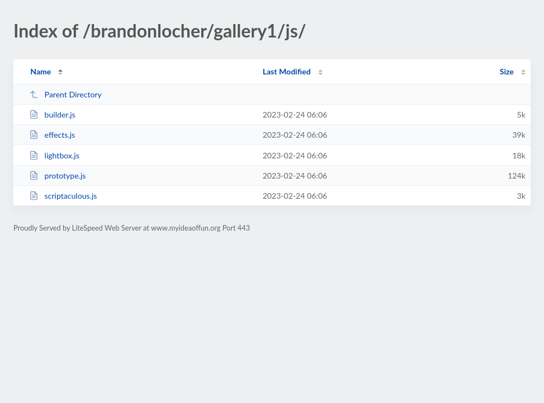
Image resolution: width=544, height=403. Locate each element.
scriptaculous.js (63, 195)
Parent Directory (65, 94)
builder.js (52, 114)
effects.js (52, 134)
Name (40, 71)
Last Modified (287, 71)
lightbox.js (54, 155)
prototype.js (57, 175)
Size (507, 71)
